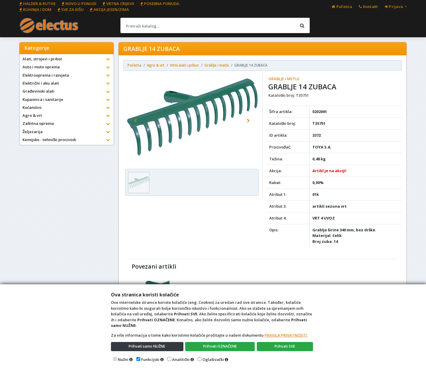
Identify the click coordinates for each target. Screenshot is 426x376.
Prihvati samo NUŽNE (147, 346)
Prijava (394, 6)
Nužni (123, 359)
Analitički (181, 359)
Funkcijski (150, 359)
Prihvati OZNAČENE (220, 346)
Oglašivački (213, 359)
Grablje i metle (283, 78)
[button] (135, 120)
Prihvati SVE (285, 346)
